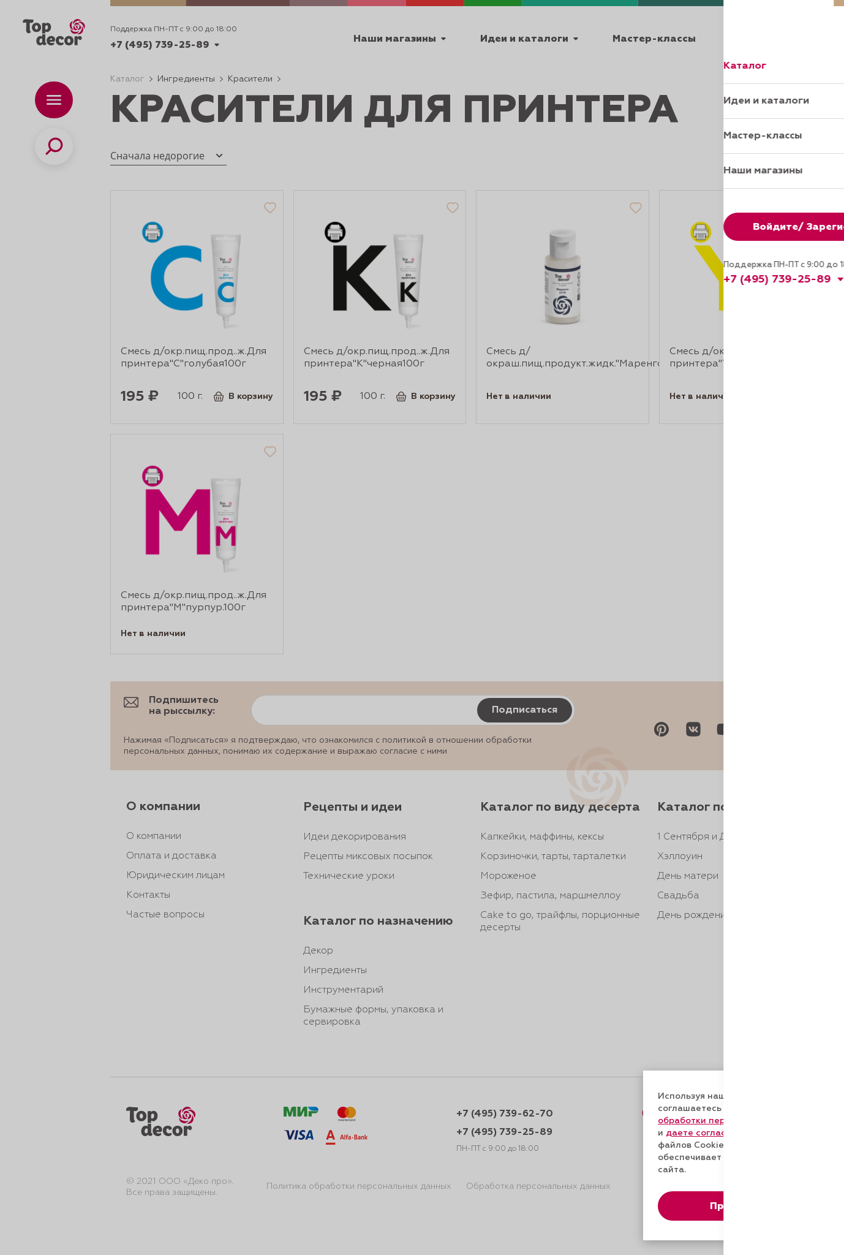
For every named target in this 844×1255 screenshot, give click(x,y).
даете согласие (701, 1133)
